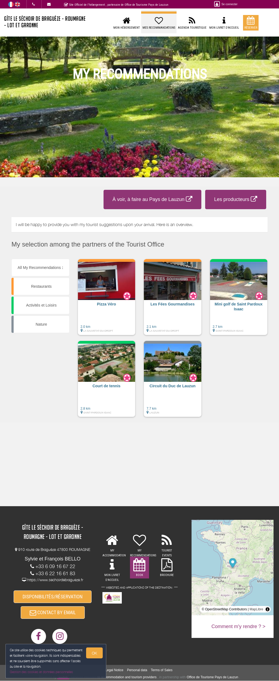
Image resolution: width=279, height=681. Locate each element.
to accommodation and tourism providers (127, 677)
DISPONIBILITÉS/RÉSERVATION (53, 596)
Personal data (137, 670)
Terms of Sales (161, 670)
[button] (107, 300)
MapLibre (256, 609)
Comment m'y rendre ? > (238, 626)
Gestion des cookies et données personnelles (41, 672)
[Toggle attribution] (267, 609)
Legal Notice (114, 670)
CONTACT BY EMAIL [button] (53, 612)
